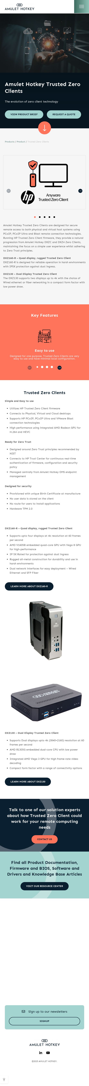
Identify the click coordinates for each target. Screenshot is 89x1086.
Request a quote (21, 127)
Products (9, 154)
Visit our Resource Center (44, 899)
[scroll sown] (44, 140)
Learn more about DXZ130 (27, 794)
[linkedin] (40, 1066)
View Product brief (24, 114)
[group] (44, 195)
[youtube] (48, 1066)
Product (21, 154)
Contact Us (44, 852)
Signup (44, 1034)
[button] (35, 230)
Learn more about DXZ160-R (29, 599)
